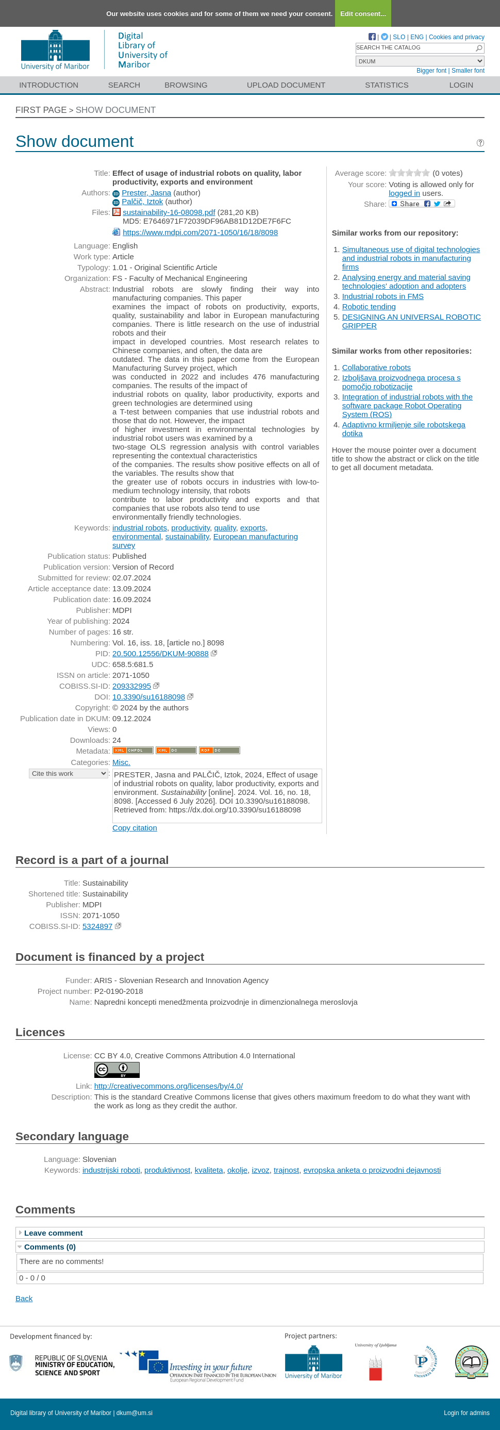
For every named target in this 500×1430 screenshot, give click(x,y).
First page (41, 110)
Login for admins (467, 1413)
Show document (116, 110)
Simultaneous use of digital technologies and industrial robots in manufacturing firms (411, 258)
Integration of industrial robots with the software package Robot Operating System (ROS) (407, 405)
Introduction (48, 84)
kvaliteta (209, 1170)
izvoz (261, 1170)
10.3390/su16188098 (148, 696)
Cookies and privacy (457, 37)
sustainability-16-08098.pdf (169, 212)
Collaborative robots (376, 367)
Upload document (286, 84)
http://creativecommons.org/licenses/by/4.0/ (168, 1086)
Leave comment (53, 1232)
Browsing (185, 84)
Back (23, 1298)
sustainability (187, 536)
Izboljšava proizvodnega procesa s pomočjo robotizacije (401, 382)
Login (461, 84)
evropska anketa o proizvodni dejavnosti (372, 1170)
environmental (136, 536)
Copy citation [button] (134, 827)
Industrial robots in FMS (383, 296)
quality (225, 527)
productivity (190, 527)
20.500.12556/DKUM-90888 (160, 653)
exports (252, 527)
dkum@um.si (134, 1413)
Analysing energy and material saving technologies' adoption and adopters (406, 281)
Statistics (386, 84)
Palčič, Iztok (142, 201)
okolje (237, 1170)
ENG (417, 37)
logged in (404, 193)
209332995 (131, 685)
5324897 (97, 926)
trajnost (286, 1170)
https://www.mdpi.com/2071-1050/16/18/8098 (200, 232)
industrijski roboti (111, 1170)
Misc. (121, 762)
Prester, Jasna (146, 192)
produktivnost (167, 1170)
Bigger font (431, 70)
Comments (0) (50, 1246)
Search (124, 84)
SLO (399, 37)
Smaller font (468, 70)
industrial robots (139, 527)
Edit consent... (363, 14)
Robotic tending (369, 306)
